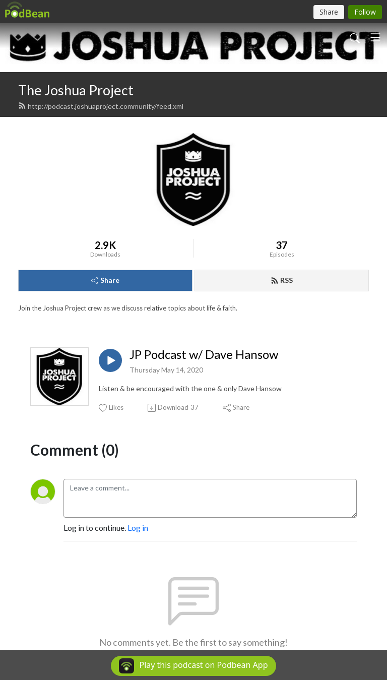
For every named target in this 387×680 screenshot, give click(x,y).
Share (105, 280)
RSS (282, 280)
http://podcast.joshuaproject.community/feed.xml (100, 106)
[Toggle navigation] (375, 37)
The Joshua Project (76, 90)
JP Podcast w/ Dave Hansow (204, 354)
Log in (137, 527)
